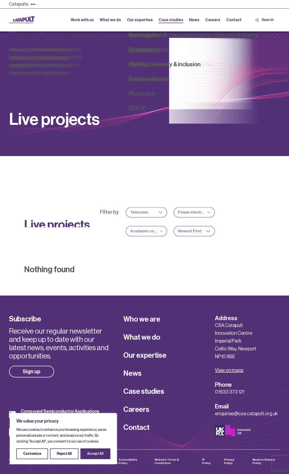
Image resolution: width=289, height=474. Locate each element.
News (132, 373)
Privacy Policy (229, 461)
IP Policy (206, 461)
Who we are (141, 319)
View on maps (229, 370)
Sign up (31, 371)
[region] (63, 438)
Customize (32, 453)
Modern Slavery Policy (263, 461)
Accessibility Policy (128, 461)
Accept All (95, 453)
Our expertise (144, 355)
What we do (141, 337)
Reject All (64, 453)
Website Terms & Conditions (166, 461)
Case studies (143, 391)
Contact (136, 427)
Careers (136, 409)
